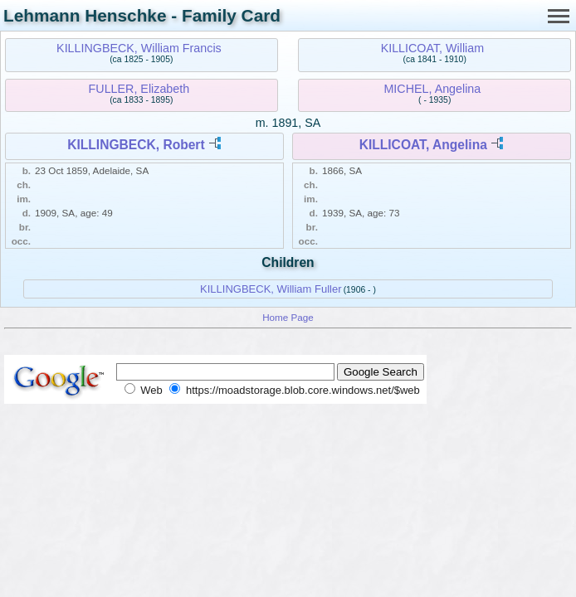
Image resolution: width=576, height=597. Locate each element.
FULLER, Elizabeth (139, 88)
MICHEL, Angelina (432, 88)
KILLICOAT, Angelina (423, 145)
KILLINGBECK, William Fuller (270, 289)
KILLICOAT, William (432, 48)
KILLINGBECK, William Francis (139, 48)
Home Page (288, 317)
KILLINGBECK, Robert (135, 145)
